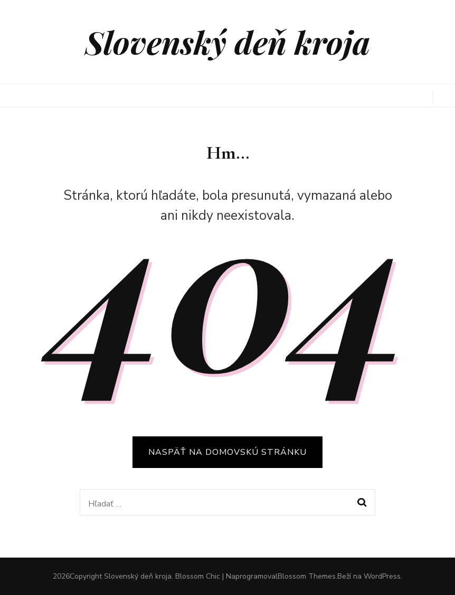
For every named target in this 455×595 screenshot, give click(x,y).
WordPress (382, 576)
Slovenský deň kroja (227, 42)
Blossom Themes (307, 576)
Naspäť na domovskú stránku (227, 452)
